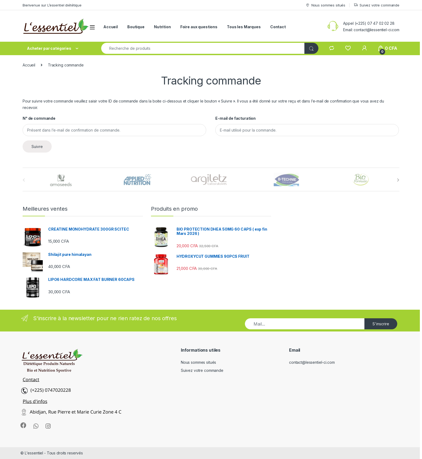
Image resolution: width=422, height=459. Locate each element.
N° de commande (39, 118)
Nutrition (162, 26)
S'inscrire (380, 324)
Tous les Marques (244, 26)
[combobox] (203, 48)
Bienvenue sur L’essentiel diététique (52, 5)
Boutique (136, 26)
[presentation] (398, 180)
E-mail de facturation (235, 118)
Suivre (37, 146)
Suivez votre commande (376, 5)
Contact (278, 26)
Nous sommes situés (325, 5)
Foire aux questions (198, 26)
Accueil (110, 26)
